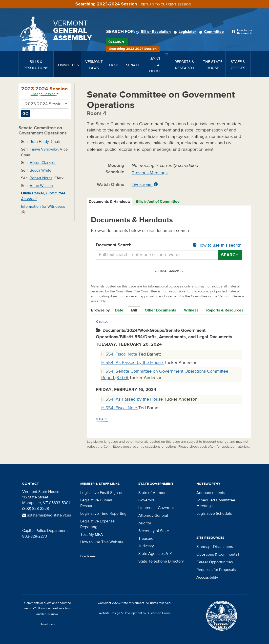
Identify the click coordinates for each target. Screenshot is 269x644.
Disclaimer (88, 556)
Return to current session (166, 4)
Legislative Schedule (214, 513)
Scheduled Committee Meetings (215, 503)
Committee (212, 31)
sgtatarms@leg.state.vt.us (46, 515)
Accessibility (207, 577)
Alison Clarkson (43, 162)
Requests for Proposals (216, 569)
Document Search (169, 245)
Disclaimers (223, 546)
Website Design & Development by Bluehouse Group (134, 613)
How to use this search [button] (217, 245)
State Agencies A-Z (155, 553)
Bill (134, 310)
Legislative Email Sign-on (102, 492)
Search (117, 42)
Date (119, 310)
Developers (47, 624)
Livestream (142, 184)
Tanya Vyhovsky (44, 149)
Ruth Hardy (39, 141)
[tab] (110, 202)
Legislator (185, 31)
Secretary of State (153, 530)
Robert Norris (41, 178)
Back (102, 322)
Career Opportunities (214, 562)
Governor (146, 500)
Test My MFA (91, 534)
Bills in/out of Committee (158, 201)
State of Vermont (153, 492)
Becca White (40, 170)
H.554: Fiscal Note (119, 354)
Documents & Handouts (110, 201)
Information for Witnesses (43, 209)
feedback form (62, 608)
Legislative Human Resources (96, 503)
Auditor (144, 523)
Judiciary (146, 545)
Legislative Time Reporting (103, 513)
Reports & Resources (224, 310)
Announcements (210, 492)
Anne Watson (41, 185)
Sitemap (203, 546)
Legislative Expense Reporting (97, 524)
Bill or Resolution (154, 31)
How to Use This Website (102, 542)
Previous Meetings (149, 173)
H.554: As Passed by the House (132, 362)
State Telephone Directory (161, 561)
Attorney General (153, 515)
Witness (191, 310)
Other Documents (160, 310)
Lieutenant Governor (156, 507)
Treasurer (146, 538)
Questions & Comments (216, 554)
